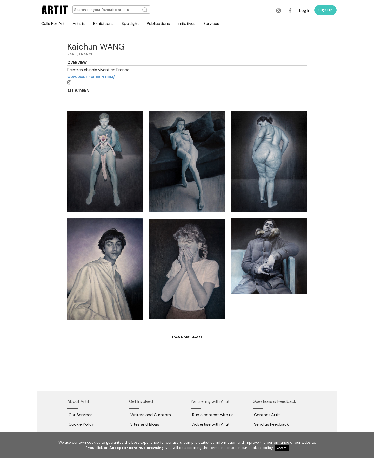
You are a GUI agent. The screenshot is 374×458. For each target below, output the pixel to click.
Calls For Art (53, 23)
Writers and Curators (150, 415)
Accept (281, 448)
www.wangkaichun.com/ (91, 77)
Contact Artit (267, 415)
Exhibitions (103, 23)
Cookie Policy (81, 424)
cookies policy (260, 447)
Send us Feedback (271, 424)
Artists (78, 23)
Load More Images (187, 337)
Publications (158, 23)
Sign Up (325, 10)
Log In (304, 10)
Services (211, 23)
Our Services (80, 415)
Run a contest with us (212, 415)
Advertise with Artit (211, 424)
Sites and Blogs (144, 424)
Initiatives (187, 23)
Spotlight (130, 23)
